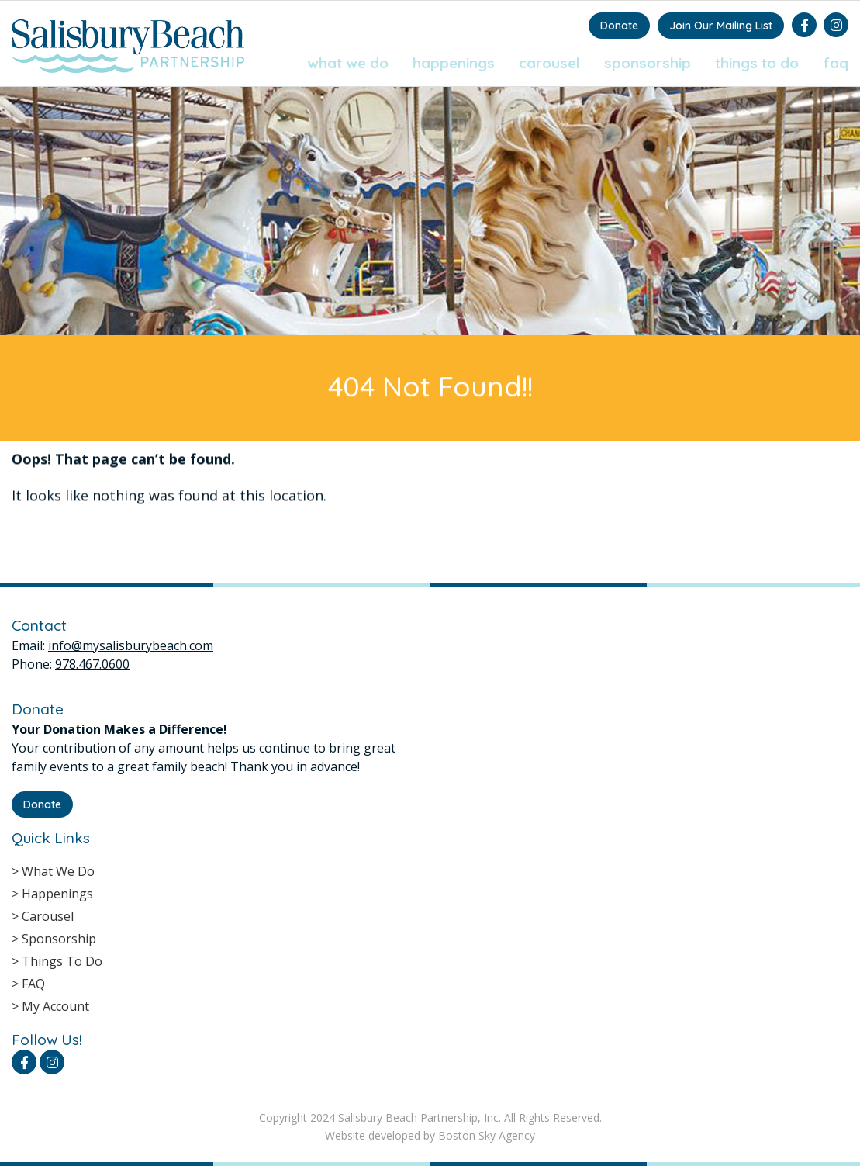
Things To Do (757, 63)
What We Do (348, 63)
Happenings (454, 63)
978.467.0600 (92, 664)
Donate (619, 26)
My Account (55, 1006)
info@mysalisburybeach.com (130, 645)
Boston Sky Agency (486, 1135)
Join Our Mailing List (720, 26)
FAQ (835, 63)
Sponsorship (647, 63)
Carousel (549, 63)
